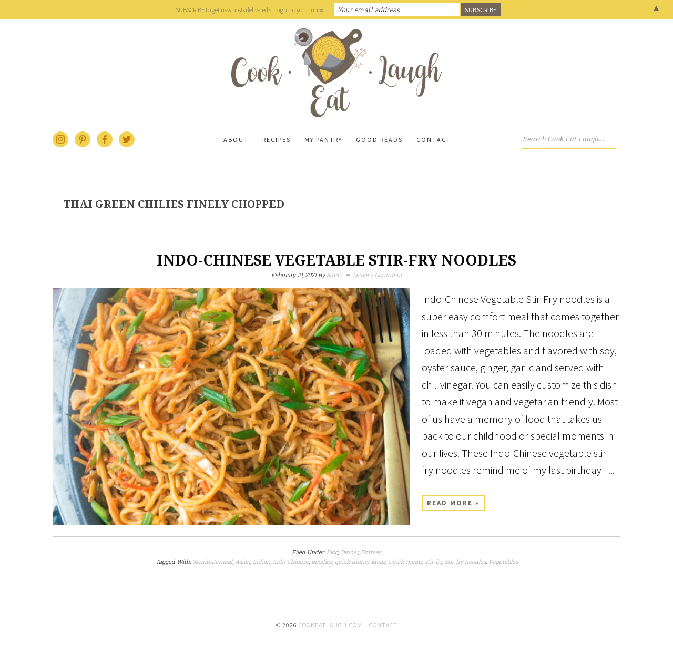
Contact (383, 625)
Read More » (453, 503)
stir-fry (433, 561)
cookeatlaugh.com (330, 625)
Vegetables (503, 561)
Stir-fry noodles (465, 561)
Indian (261, 561)
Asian (242, 561)
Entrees (371, 552)
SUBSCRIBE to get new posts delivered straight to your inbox (249, 10)
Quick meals (405, 561)
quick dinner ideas (360, 561)
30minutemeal (212, 561)
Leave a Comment (377, 275)
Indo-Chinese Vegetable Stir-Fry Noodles (336, 260)
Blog (332, 552)
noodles (321, 561)
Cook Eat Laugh (336, 72)
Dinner (349, 552)
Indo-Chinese (291, 561)
